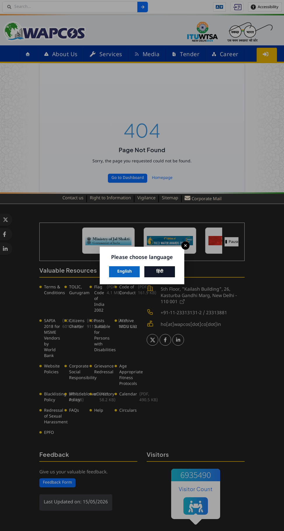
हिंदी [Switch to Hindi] (159, 271)
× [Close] (185, 246)
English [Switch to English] (124, 271)
